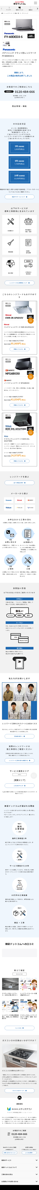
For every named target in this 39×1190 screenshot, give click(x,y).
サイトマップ (7, 1174)
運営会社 (32, 1176)
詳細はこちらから (18, 349)
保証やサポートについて (18, 197)
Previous (1, 9)
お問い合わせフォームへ (10, 1136)
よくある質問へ (29, 1136)
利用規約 (32, 1174)
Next (38, 9)
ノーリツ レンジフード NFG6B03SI (16, 383)
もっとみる (18, 1011)
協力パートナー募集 (19, 1176)
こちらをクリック (18, 785)
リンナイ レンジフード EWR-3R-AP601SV (19, 327)
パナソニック (25, 13)
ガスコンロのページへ (18, 1074)
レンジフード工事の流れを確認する (18, 760)
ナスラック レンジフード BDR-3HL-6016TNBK (17, 440)
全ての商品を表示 (18, 483)
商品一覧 (17, 13)
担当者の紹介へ (18, 736)
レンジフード (8, 13)
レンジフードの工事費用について (18, 283)
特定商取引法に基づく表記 (19, 1174)
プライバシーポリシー (7, 1176)
